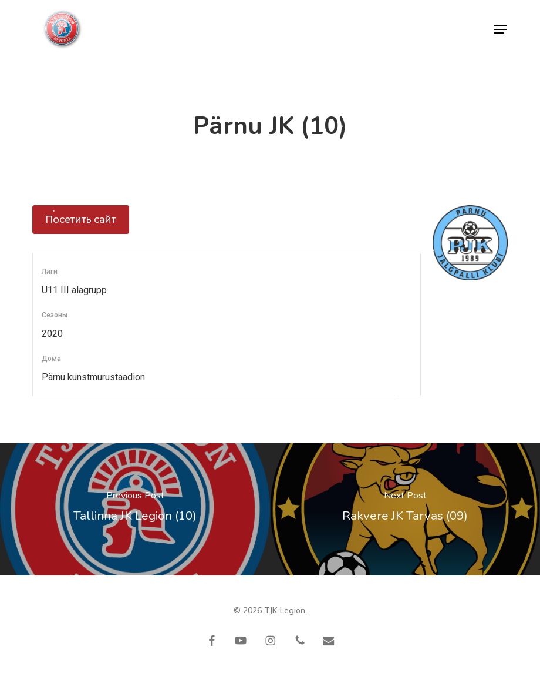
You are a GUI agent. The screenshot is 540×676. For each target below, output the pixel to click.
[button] (500, 29)
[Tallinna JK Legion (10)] (135, 509)
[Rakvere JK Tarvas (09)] (405, 509)
